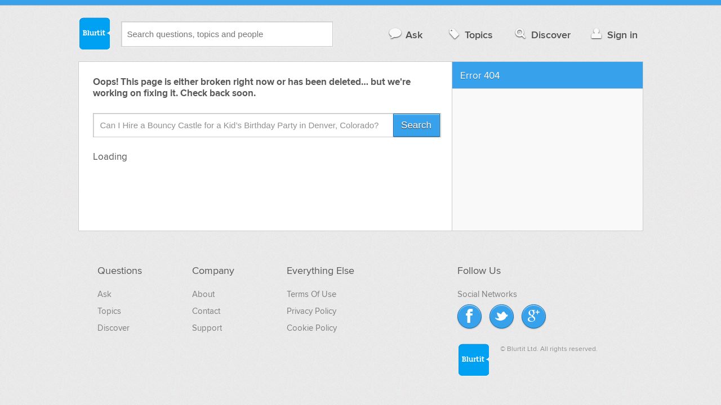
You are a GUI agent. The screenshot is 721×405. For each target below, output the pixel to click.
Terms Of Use (311, 294)
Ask (405, 34)
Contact (206, 311)
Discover (542, 34)
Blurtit (94, 33)
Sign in (613, 34)
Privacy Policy (311, 311)
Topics (469, 34)
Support (207, 328)
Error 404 (480, 76)
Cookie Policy (312, 328)
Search (416, 125)
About (203, 294)
